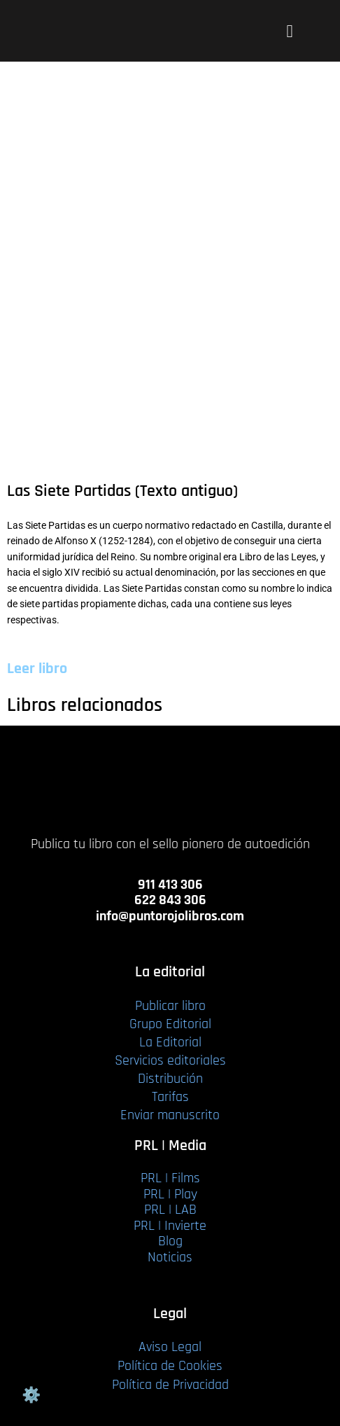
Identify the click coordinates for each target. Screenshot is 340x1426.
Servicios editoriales (170, 1060)
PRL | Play (170, 1194)
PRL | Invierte (170, 1226)
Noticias (170, 1257)
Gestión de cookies (31, 1395)
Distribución (170, 1079)
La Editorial (170, 1042)
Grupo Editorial (170, 1024)
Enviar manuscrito (170, 1115)
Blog (170, 1241)
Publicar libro (170, 1006)
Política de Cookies (170, 1366)
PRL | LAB (170, 1209)
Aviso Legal (170, 1347)
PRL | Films (170, 1178)
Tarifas (170, 1097)
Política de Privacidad (170, 1385)
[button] (289, 31)
